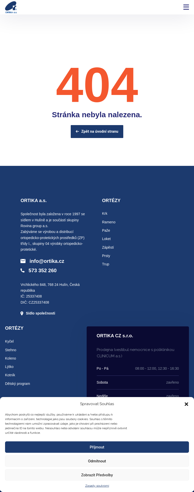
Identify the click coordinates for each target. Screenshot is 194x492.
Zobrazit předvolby (97, 475)
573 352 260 (38, 270)
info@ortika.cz (42, 261)
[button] (186, 404)
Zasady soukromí (97, 485)
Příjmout (97, 447)
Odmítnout (97, 461)
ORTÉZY (111, 200)
